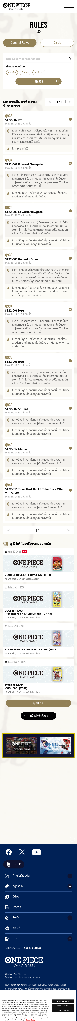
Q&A (16, 897)
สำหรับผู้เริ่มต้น (21, 876)
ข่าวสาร (17, 907)
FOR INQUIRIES (12, 948)
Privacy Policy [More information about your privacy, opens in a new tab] (30, 1020)
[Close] (70, 994)
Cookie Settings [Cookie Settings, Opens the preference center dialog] (63, 1010)
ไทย (13, 864)
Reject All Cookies (63, 1006)
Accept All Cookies (63, 1001)
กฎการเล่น (18, 886)
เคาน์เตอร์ (38, 72)
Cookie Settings (32, 948)
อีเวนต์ (16, 928)
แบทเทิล (12, 72)
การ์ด (16, 938)
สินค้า (16, 917)
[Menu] (69, 7)
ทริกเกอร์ (25, 72)
